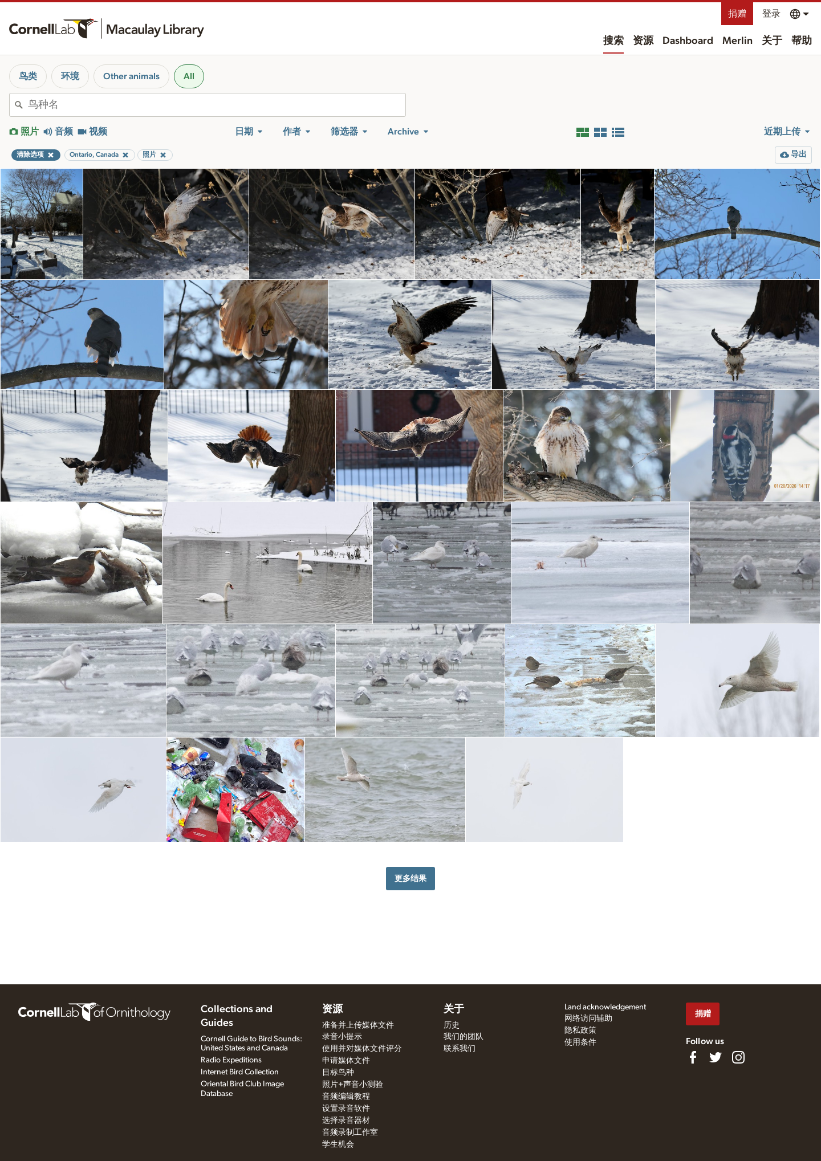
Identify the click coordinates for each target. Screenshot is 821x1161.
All (189, 76)
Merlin (737, 41)
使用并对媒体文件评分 (362, 1049)
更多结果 (410, 878)
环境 (70, 76)
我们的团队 (463, 1037)
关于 (772, 41)
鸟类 (28, 76)
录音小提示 (342, 1037)
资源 (643, 41)
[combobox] (216, 104)
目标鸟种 (338, 1073)
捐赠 (737, 13)
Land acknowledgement (605, 1007)
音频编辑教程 (346, 1097)
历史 (452, 1025)
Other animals (131, 76)
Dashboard (688, 41)
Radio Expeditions (231, 1060)
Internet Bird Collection (240, 1072)
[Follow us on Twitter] (715, 1057)
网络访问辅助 (588, 1019)
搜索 (613, 41)
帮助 (801, 41)
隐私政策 (580, 1030)
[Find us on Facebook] (693, 1057)
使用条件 (580, 1042)
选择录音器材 (346, 1121)
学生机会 (338, 1144)
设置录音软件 (346, 1109)
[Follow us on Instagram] (738, 1057)
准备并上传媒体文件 (358, 1025)
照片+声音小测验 (352, 1085)
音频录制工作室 (350, 1132)
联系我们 (459, 1049)
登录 (771, 13)
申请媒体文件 (346, 1061)
